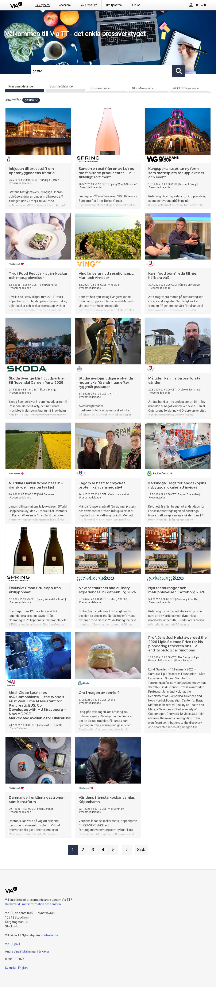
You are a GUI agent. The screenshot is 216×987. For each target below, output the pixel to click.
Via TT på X (12, 944)
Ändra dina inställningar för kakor (27, 951)
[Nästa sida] (127, 850)
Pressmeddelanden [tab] (21, 86)
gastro (31, 100)
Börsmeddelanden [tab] (62, 86)
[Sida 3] (93, 850)
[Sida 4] (103, 850)
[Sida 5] (113, 850)
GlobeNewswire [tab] (142, 88)
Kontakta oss (49, 935)
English (23, 967)
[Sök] (102, 71)
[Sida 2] (83, 850)
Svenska (10, 967)
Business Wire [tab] (100, 88)
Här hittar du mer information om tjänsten (33, 904)
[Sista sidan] (141, 850)
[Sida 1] (73, 850)
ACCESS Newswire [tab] (186, 88)
